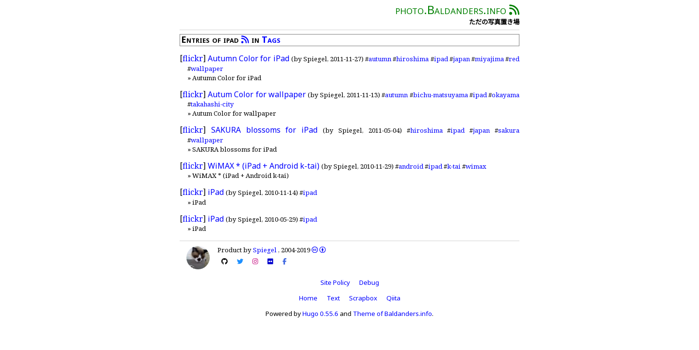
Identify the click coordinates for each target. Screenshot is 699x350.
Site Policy (335, 282)
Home (308, 298)
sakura (508, 130)
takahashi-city (212, 104)
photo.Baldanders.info (450, 9)
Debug (369, 282)
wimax (476, 166)
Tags (271, 39)
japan (461, 58)
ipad (441, 58)
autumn (379, 58)
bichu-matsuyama (440, 94)
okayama (505, 94)
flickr (193, 58)
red (514, 58)
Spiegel (265, 249)
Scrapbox (363, 298)
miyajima (489, 58)
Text (333, 298)
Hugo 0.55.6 (320, 313)
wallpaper (207, 68)
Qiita (393, 298)
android (411, 166)
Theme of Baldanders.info (392, 313)
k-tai (454, 166)
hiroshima (412, 58)
